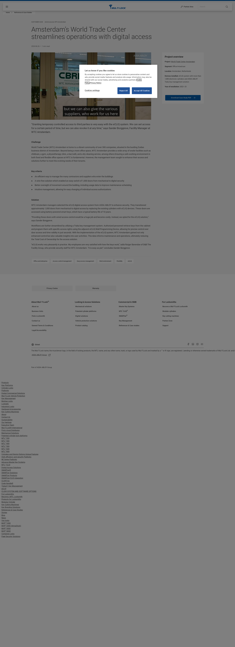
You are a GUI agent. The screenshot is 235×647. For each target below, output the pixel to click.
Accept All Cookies (142, 91)
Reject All (123, 91)
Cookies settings (92, 90)
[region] (118, 81)
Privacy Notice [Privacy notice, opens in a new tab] (95, 83)
